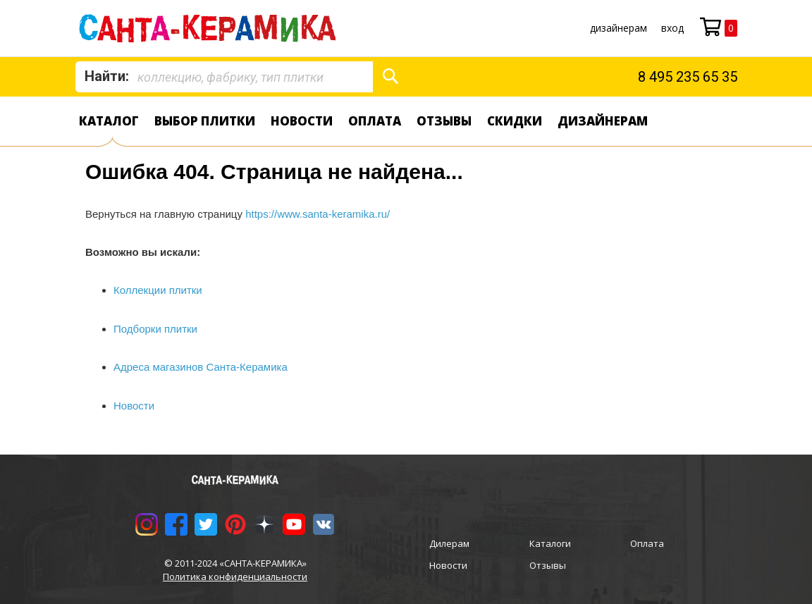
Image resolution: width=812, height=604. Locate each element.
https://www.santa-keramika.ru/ (317, 214)
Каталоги (550, 543)
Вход (672, 28)
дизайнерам (618, 28)
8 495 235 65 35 (687, 76)
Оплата (374, 121)
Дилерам (449, 543)
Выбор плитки (204, 121)
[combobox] (224, 77)
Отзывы (444, 121)
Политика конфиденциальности (235, 576)
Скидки (514, 121)
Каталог (109, 121)
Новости (302, 121)
